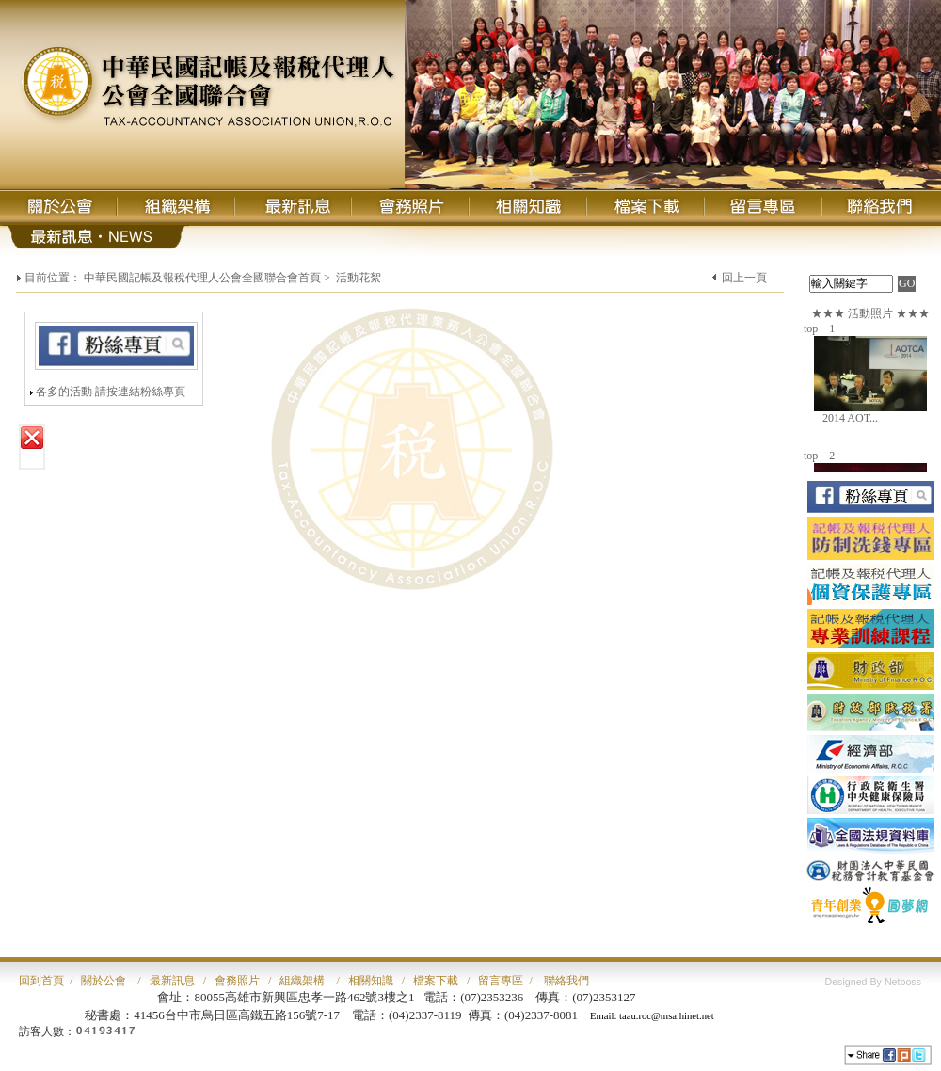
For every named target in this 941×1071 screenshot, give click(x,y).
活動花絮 (358, 277)
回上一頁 (744, 277)
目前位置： (52, 277)
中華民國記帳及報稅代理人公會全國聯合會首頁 (202, 277)
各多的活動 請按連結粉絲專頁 (110, 391)
